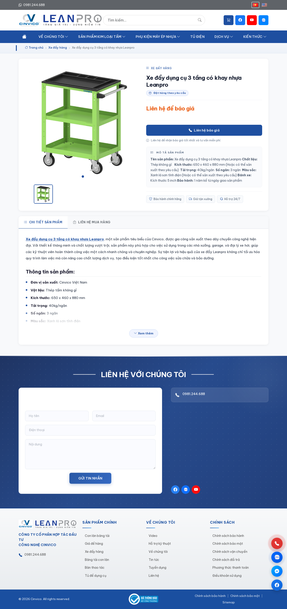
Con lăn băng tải (97, 536)
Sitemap (229, 602)
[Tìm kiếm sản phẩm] (154, 20)
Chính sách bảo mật (227, 544)
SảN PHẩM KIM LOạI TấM (102, 36)
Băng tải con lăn (97, 560)
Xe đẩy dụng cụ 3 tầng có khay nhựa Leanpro (65, 239)
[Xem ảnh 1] (43, 194)
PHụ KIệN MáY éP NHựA (158, 36)
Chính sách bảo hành (228, 536)
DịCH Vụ (223, 36)
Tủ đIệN (197, 36)
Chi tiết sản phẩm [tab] (43, 222)
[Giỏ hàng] (228, 20)
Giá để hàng (94, 544)
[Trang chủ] (24, 36)
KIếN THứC (255, 36)
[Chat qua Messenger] (277, 571)
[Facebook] (240, 20)
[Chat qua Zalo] (277, 557)
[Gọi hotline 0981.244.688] (277, 543)
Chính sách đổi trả (226, 560)
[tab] (83, 176)
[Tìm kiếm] (199, 20)
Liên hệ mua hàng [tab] (92, 222)
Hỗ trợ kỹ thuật (160, 544)
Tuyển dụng (157, 568)
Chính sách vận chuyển (229, 552)
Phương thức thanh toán (230, 568)
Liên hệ (154, 576)
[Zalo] (263, 20)
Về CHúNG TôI (53, 36)
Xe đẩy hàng (159, 68)
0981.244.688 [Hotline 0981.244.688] (32, 5)
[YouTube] (252, 20)
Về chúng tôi (158, 552)
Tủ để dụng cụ (95, 576)
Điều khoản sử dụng (227, 576)
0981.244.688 (193, 400)
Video (153, 536)
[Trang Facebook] (277, 585)
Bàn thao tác (95, 568)
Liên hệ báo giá (204, 130)
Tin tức (154, 560)
